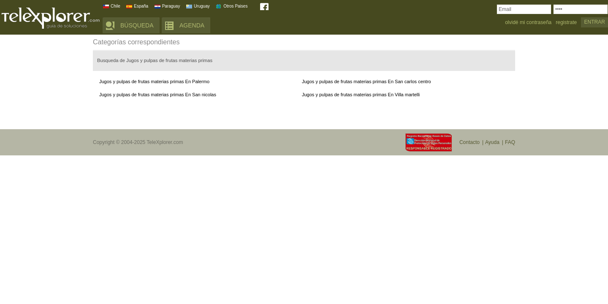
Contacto (469, 142)
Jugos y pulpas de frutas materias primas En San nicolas (157, 94)
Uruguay (202, 6)
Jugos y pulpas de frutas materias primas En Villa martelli (361, 94)
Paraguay (171, 6)
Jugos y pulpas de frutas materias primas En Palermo (154, 81)
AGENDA (191, 25)
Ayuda (492, 142)
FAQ (510, 142)
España (141, 6)
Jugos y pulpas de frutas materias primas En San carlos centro (366, 81)
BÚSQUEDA (137, 25)
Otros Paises (235, 6)
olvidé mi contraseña (528, 22)
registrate (566, 22)
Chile (115, 6)
